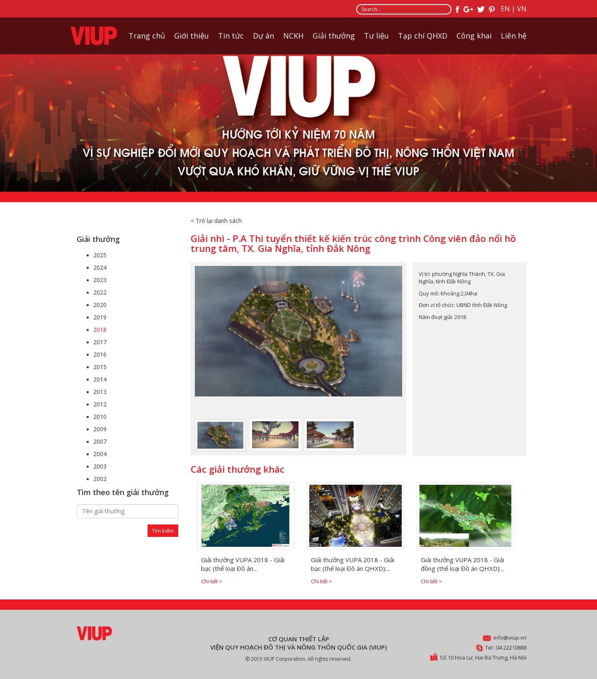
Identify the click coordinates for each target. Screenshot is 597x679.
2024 (100, 267)
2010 (100, 416)
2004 (100, 454)
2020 (100, 305)
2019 (100, 317)
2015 (100, 367)
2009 (100, 429)
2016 (100, 354)
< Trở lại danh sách (216, 221)
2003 (100, 466)
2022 (100, 292)
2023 (100, 280)
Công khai (474, 36)
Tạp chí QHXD (422, 36)
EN (505, 8)
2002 (100, 479)
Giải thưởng (334, 36)
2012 (100, 404)
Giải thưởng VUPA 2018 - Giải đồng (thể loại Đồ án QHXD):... (463, 564)
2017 (100, 342)
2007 (100, 441)
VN (522, 8)
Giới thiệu (191, 36)
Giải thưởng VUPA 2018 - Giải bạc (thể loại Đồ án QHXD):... (352, 564)
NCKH (293, 36)
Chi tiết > (211, 581)
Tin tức (231, 36)
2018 (100, 329)
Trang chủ (147, 36)
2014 (100, 379)
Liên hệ (514, 36)
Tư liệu (376, 36)
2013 (100, 392)
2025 (100, 255)
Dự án (263, 36)
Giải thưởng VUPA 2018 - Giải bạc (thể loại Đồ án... (242, 564)
